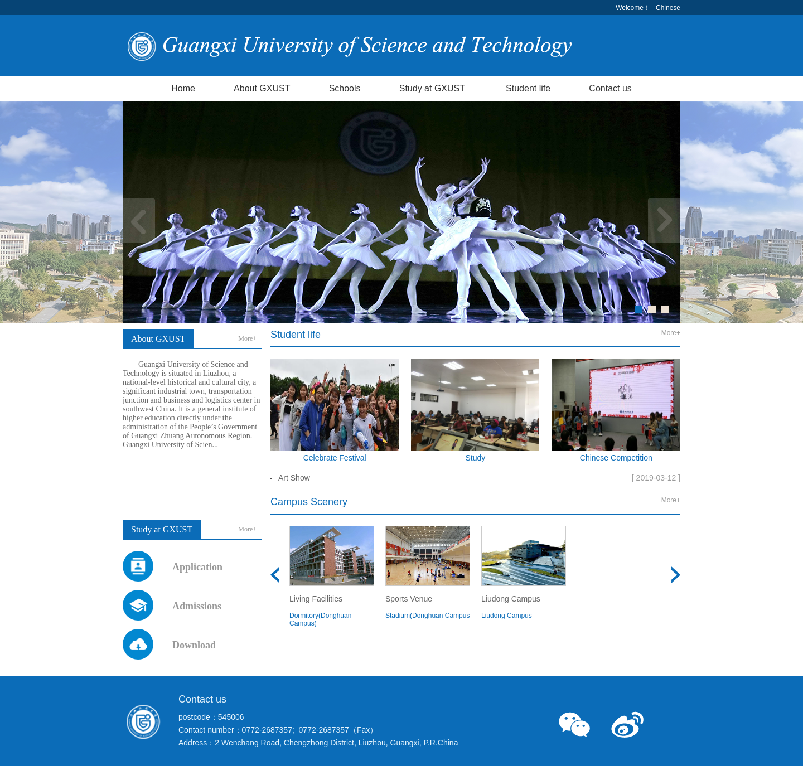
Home (183, 88)
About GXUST (262, 88)
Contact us (610, 88)
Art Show (294, 477)
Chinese (668, 8)
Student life (528, 88)
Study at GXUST (432, 88)
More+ (247, 338)
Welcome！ (633, 8)
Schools (345, 88)
